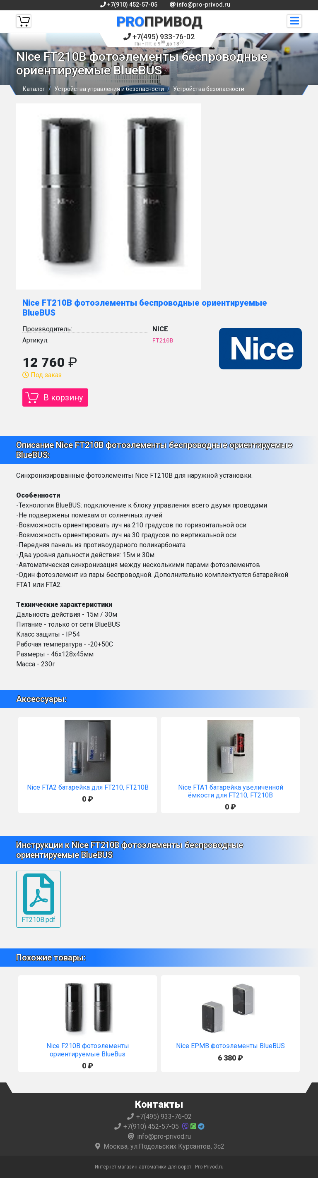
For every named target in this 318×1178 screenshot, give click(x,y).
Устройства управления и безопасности (109, 89)
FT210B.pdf (38, 899)
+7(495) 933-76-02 (159, 39)
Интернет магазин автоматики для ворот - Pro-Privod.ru (159, 1167)
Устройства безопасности (208, 89)
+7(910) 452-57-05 (128, 4)
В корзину (63, 397)
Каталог (34, 89)
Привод (159, 21)
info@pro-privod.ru (200, 4)
